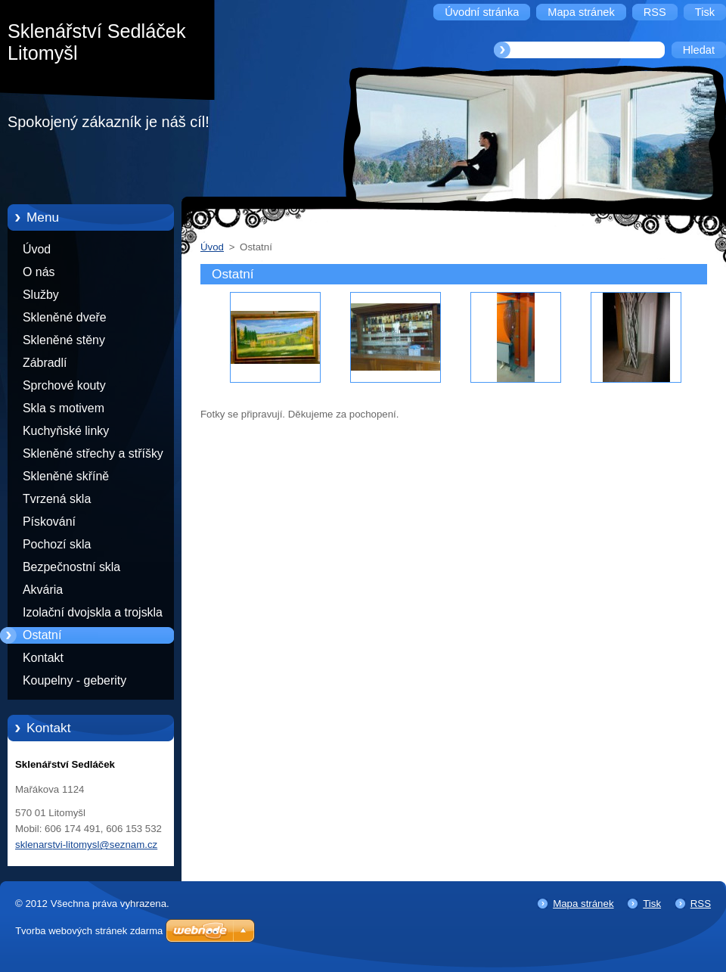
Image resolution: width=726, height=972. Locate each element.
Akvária (43, 589)
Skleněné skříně (66, 476)
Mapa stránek (583, 903)
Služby (41, 294)
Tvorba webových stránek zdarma (89, 930)
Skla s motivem (63, 408)
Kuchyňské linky (66, 430)
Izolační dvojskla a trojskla (93, 612)
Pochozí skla (57, 544)
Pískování (49, 521)
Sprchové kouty (64, 385)
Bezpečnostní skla (71, 567)
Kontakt (43, 657)
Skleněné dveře (65, 317)
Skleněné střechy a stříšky (93, 453)
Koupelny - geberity (74, 680)
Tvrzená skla (57, 498)
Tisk (652, 903)
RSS (700, 903)
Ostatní (42, 635)
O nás (38, 272)
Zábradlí (45, 362)
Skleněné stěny (64, 340)
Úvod (37, 249)
